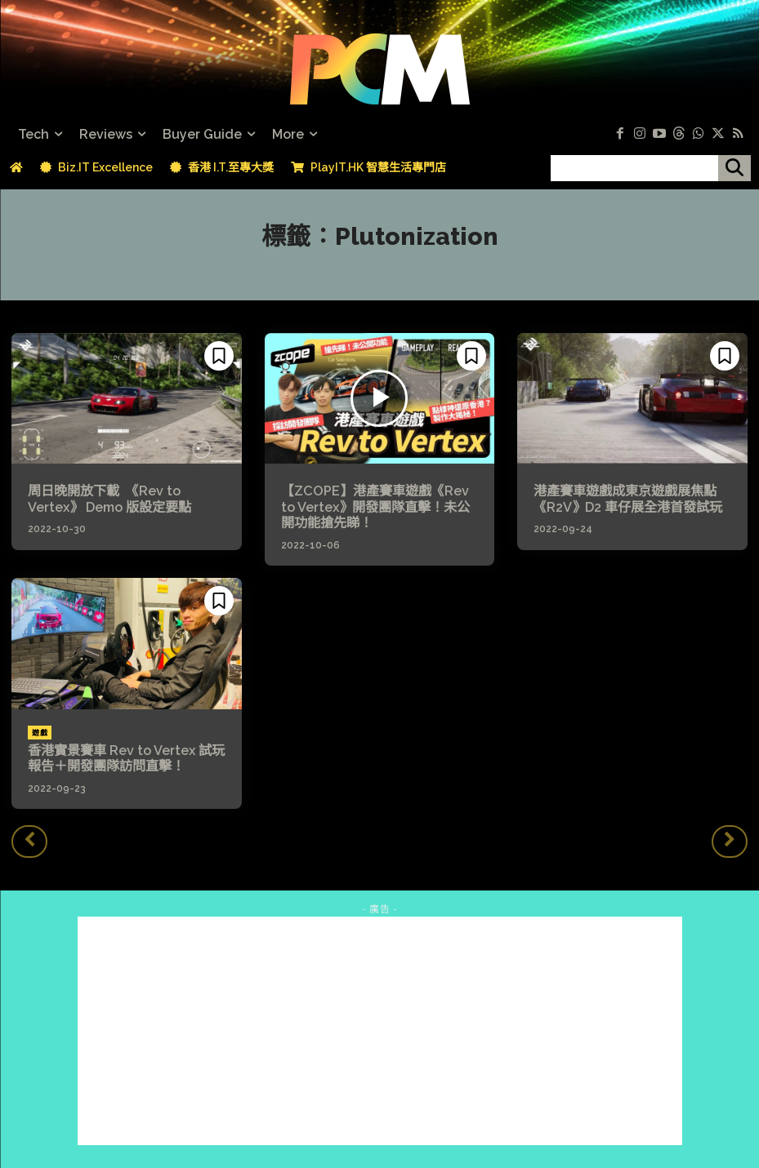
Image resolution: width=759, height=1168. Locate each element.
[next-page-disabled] (730, 840)
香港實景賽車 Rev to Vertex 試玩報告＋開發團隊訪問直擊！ (126, 757)
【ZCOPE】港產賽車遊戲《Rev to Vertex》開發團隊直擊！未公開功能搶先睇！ (375, 506)
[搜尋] (734, 168)
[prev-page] (29, 840)
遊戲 (39, 732)
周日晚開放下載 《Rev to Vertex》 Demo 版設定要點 (109, 498)
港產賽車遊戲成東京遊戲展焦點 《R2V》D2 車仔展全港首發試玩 (632, 498)
